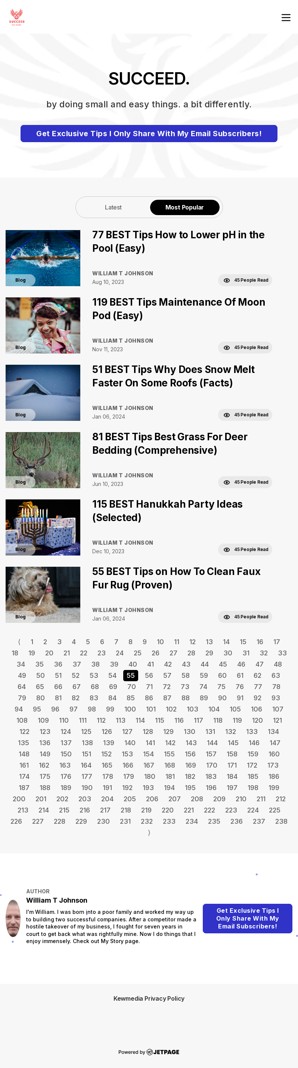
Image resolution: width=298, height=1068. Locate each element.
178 (107, 776)
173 (273, 765)
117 (198, 720)
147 (275, 743)
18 (15, 653)
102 (171, 709)
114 (140, 720)
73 (185, 687)
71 (149, 687)
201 (40, 799)
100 (130, 709)
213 (23, 810)
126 (107, 731)
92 (257, 698)
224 (253, 810)
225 (274, 810)
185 (253, 776)
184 (232, 776)
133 (252, 731)
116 (179, 720)
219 (146, 810)
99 (110, 709)
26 (155, 653)
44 (205, 664)
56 (149, 675)
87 (167, 698)
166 (127, 765)
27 (173, 653)
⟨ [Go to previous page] (19, 642)
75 (221, 687)
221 (189, 810)
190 (87, 788)
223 (231, 810)
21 (66, 653)
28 (191, 653)
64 (22, 687)
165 (107, 765)
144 (212, 743)
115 (159, 720)
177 (86, 776)
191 (107, 788)
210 (241, 799)
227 (38, 821)
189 (65, 788)
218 (126, 810)
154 (148, 754)
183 (211, 776)
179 (128, 776)
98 (92, 709)
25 (138, 653)
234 (192, 821)
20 (49, 653)
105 (235, 709)
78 (276, 687)
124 (65, 731)
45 (223, 664)
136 (44, 743)
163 (65, 765)
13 (209, 642)
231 (125, 821)
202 (62, 799)
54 (112, 675)
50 (40, 675)
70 (131, 687)
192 (127, 788)
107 (277, 709)
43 (186, 664)
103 (192, 709)
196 (211, 788)
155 (169, 754)
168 (169, 765)
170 (211, 765)
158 (232, 754)
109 (43, 720)
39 (114, 664)
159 (253, 754)
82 (76, 698)
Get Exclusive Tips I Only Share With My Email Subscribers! (149, 133)
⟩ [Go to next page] (149, 832)
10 (160, 642)
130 (189, 731)
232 (147, 821)
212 (281, 799)
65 (40, 687)
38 (95, 664)
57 (167, 675)
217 (105, 810)
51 (58, 675)
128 (148, 731)
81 (58, 698)
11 (176, 642)
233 (169, 821)
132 (230, 731)
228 (59, 821)
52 (76, 675)
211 (261, 799)
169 (190, 765)
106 (256, 709)
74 (203, 687)
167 (148, 765)
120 (257, 720)
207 (174, 799)
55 (131, 675)
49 (22, 675)
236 (236, 821)
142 (170, 743)
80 (40, 698)
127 (127, 731)
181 (170, 776)
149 (45, 754)
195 (190, 788)
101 (151, 709)
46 (241, 664)
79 (22, 698)
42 (168, 664)
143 (191, 743)
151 (86, 754)
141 (150, 743)
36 (58, 664)
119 (237, 720)
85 (131, 698)
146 (254, 743)
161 (24, 765)
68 (95, 687)
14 (226, 642)
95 (37, 709)
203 (84, 799)
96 (55, 709)
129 (168, 731)
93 (275, 698)
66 (58, 687)
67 (76, 687)
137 (66, 743)
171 (232, 765)
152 (106, 754)
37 (76, 664)
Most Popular (184, 207)
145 (233, 743)
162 (44, 765)
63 (275, 675)
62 (257, 675)
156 (190, 754)
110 (64, 720)
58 (185, 675)
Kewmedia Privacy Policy (149, 998)
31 (245, 653)
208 (197, 799)
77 (258, 687)
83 (94, 698)
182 (190, 776)
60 (222, 675)
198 (253, 788)
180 (149, 776)
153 (127, 754)
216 (85, 810)
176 (65, 776)
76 (240, 687)
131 (210, 731)
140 (130, 743)
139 (108, 743)
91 (240, 698)
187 (24, 788)
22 (83, 653)
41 (150, 664)
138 (87, 743)
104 (214, 709)
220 (168, 810)
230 (103, 821)
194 (169, 788)
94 (19, 709)
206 (152, 799)
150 (66, 754)
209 (219, 799)
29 (209, 653)
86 (149, 698)
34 (20, 664)
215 (64, 810)
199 (273, 788)
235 (214, 821)
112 (101, 720)
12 (192, 642)
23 (101, 653)
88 (185, 698)
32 (264, 653)
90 (222, 698)
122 (24, 731)
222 (209, 810)
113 (120, 720)
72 (167, 687)
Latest (113, 207)
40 (132, 664)
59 (204, 675)
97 (73, 709)
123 (45, 731)
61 (240, 675)
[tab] (113, 207)
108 (22, 720)
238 (281, 821)
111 (83, 720)
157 (211, 754)
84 (112, 698)
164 (86, 765)
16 (260, 642)
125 (86, 731)
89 (204, 698)
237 (259, 821)
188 (45, 788)
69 (113, 687)
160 (274, 754)
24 (120, 653)
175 (45, 776)
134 (273, 731)
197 (232, 788)
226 (16, 821)
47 (259, 664)
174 (24, 776)
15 (243, 642)
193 (148, 788)
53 (94, 675)
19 (31, 653)
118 (218, 720)
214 (43, 810)
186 (273, 776)
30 (227, 653)
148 (24, 754)
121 (277, 720)
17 (276, 642)
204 (107, 799)
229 (81, 821)
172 (252, 765)
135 (23, 743)
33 (282, 653)
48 (278, 664)
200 (19, 799)
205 (130, 799)
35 (39, 664)
